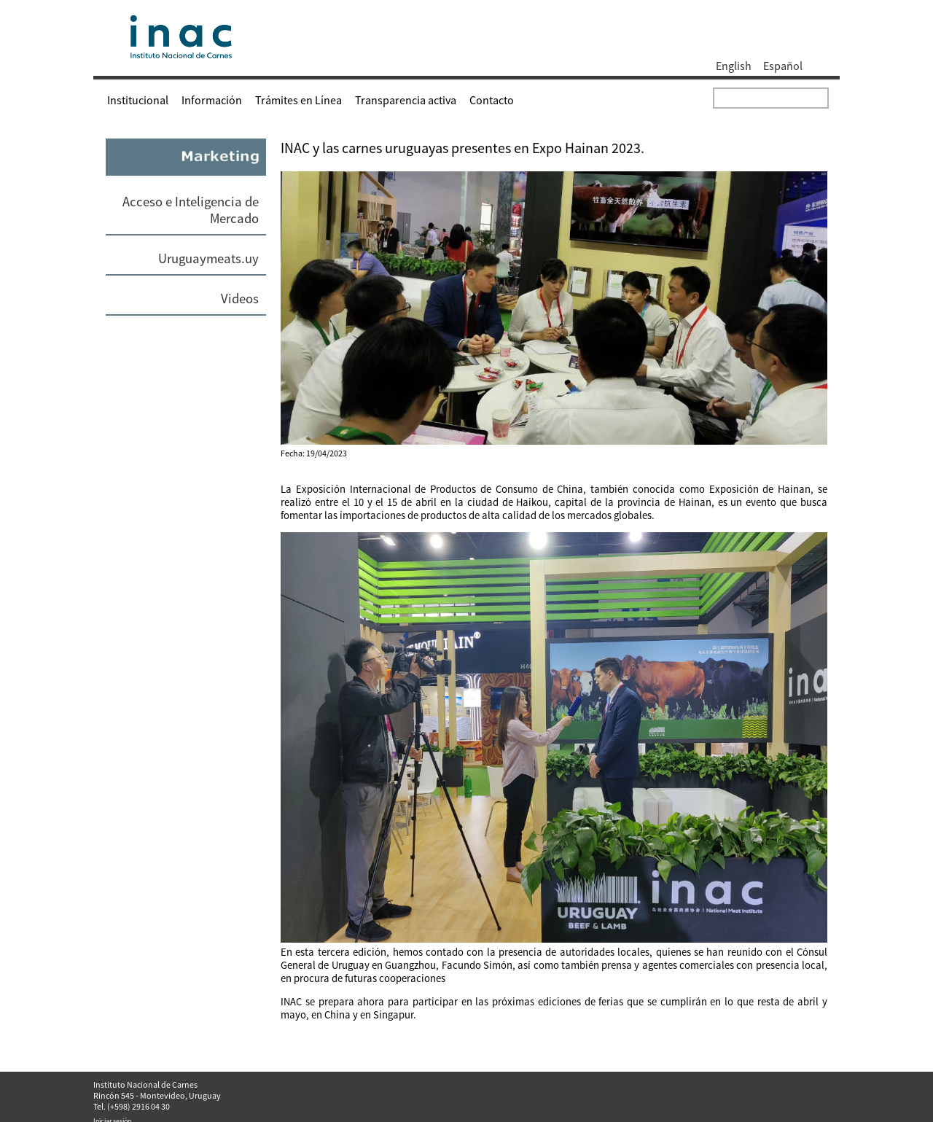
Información (211, 100)
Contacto (491, 100)
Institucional (137, 100)
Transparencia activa (405, 100)
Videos (240, 298)
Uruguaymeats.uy (208, 258)
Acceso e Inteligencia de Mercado (190, 210)
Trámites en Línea (298, 100)
